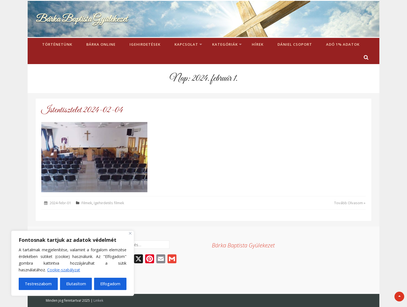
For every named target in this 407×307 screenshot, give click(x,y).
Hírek (258, 44)
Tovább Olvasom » (349, 202)
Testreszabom (38, 283)
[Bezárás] (130, 233)
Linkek (98, 300)
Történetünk (57, 44)
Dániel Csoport (294, 44)
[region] (72, 263)
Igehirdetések (145, 44)
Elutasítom (76, 283)
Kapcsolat (186, 44)
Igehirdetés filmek (109, 202)
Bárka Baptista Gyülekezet (81, 19)
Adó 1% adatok (343, 44)
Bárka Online (101, 44)
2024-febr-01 (60, 202)
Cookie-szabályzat (63, 269)
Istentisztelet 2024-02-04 (82, 110)
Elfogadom (110, 283)
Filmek (87, 202)
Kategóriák (225, 44)
